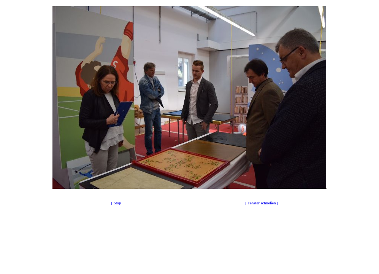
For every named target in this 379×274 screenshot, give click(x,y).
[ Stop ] (117, 203)
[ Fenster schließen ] (261, 203)
